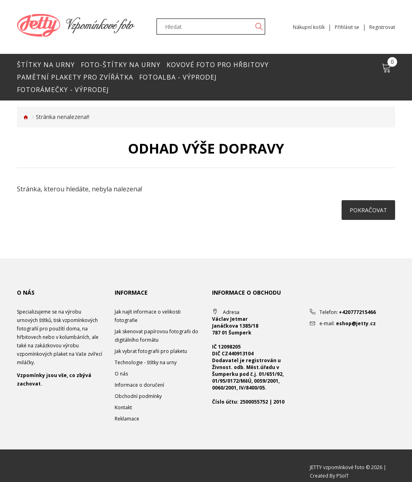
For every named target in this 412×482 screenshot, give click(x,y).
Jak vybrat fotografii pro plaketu (151, 351)
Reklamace (127, 418)
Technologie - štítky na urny (146, 362)
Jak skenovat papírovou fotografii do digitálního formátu (156, 335)
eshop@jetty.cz (356, 323)
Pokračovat (368, 210)
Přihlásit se (347, 27)
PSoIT (342, 475)
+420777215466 (357, 312)
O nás (121, 373)
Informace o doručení (139, 384)
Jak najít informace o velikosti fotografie (148, 316)
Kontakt (123, 407)
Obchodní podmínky (138, 396)
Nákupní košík (309, 27)
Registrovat (382, 27)
